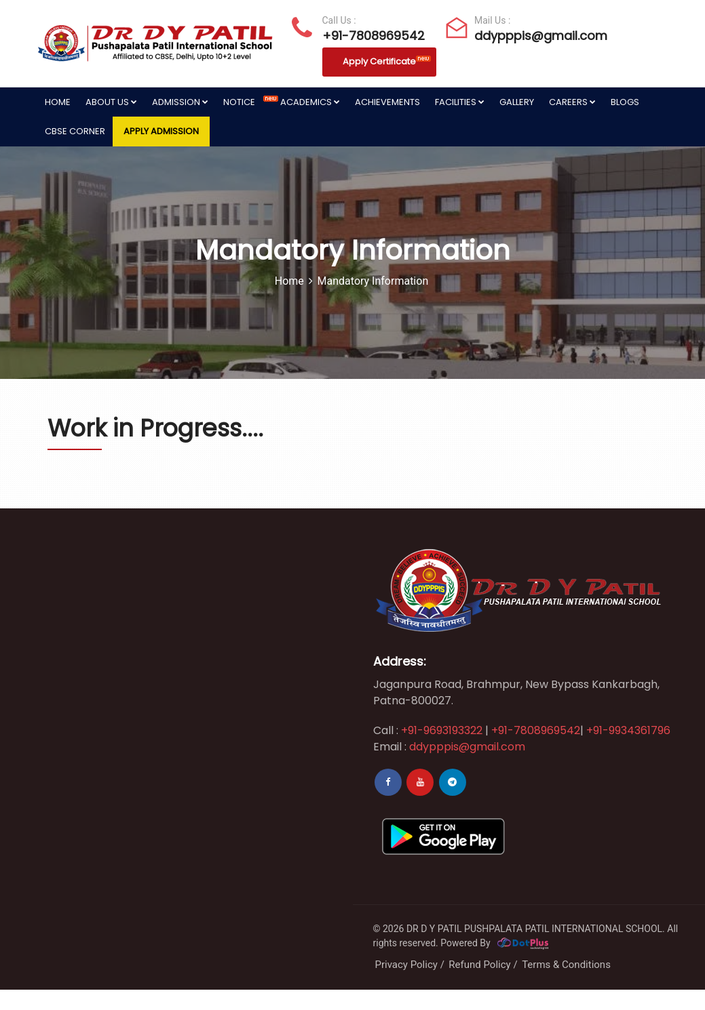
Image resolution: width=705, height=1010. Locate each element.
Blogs (625, 102)
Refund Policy (479, 964)
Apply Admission (161, 131)
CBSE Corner (75, 131)
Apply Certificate (387, 61)
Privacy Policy (406, 964)
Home (58, 102)
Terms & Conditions (566, 964)
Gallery (516, 102)
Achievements (387, 102)
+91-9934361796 (628, 730)
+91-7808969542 (371, 36)
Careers (572, 102)
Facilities (459, 102)
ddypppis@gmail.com (533, 36)
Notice (248, 102)
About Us (111, 102)
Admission (180, 102)
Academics (310, 102)
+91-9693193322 (440, 730)
